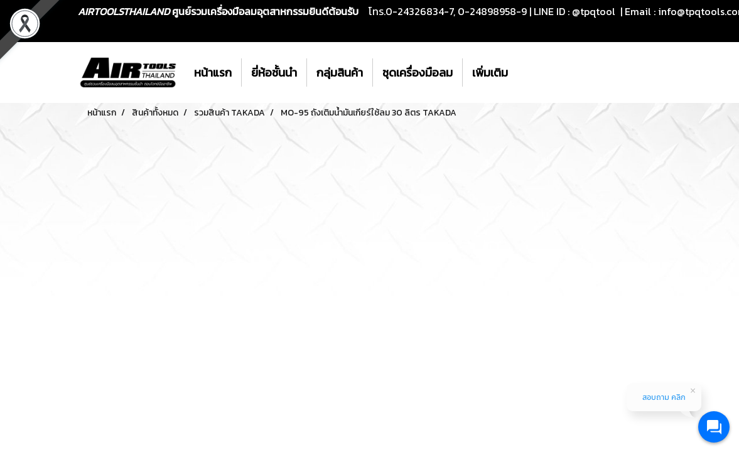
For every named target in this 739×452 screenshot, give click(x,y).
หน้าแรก (213, 72)
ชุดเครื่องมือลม (417, 72)
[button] (529, 73)
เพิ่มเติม (490, 72)
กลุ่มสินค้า (339, 72)
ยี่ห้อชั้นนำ (274, 72)
